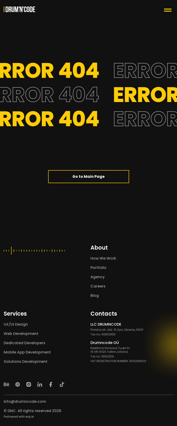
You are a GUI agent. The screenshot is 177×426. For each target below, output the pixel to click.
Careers (98, 286)
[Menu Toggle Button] (168, 9)
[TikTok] (62, 384)
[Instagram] (28, 384)
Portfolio (98, 267)
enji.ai (29, 417)
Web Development (21, 333)
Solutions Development (25, 361)
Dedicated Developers (24, 343)
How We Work (103, 258)
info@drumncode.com (25, 401)
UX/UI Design (16, 324)
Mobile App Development (27, 352)
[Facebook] (51, 384)
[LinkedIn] (40, 384)
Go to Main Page (88, 176)
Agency (97, 277)
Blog (94, 295)
